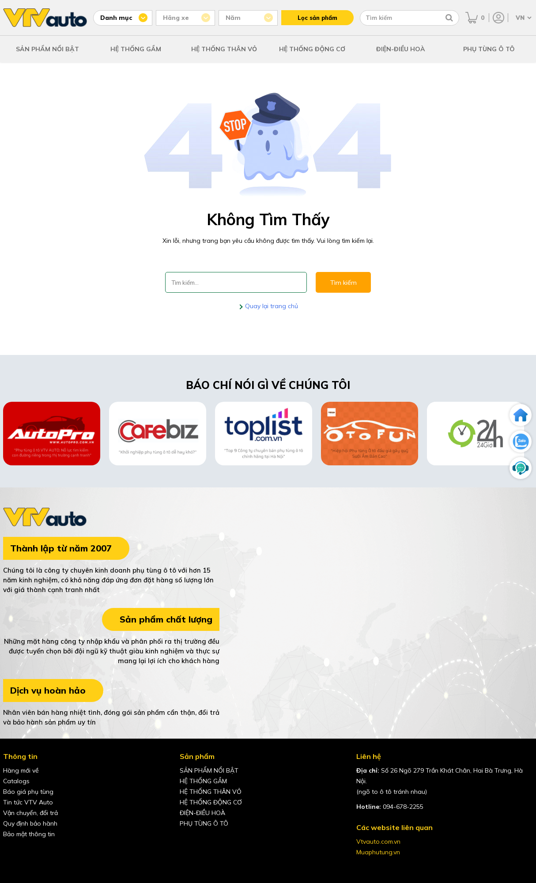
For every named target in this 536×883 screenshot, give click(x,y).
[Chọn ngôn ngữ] (523, 18)
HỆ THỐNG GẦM (135, 49)
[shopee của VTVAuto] (47, 854)
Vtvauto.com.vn (378, 841)
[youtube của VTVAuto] (29, 854)
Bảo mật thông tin (29, 834)
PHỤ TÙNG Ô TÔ (489, 49)
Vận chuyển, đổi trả (30, 813)
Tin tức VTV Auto (28, 802)
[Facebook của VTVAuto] (10, 854)
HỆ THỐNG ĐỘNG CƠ (312, 49)
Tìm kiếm (343, 283)
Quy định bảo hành (30, 823)
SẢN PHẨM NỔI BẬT (47, 49)
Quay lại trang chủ (270, 306)
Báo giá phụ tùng (28, 792)
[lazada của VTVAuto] (66, 854)
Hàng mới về (21, 770)
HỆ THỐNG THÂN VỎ (224, 49)
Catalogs (16, 781)
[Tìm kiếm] (449, 17)
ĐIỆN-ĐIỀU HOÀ (400, 49)
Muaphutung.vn (378, 852)
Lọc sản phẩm (317, 17)
